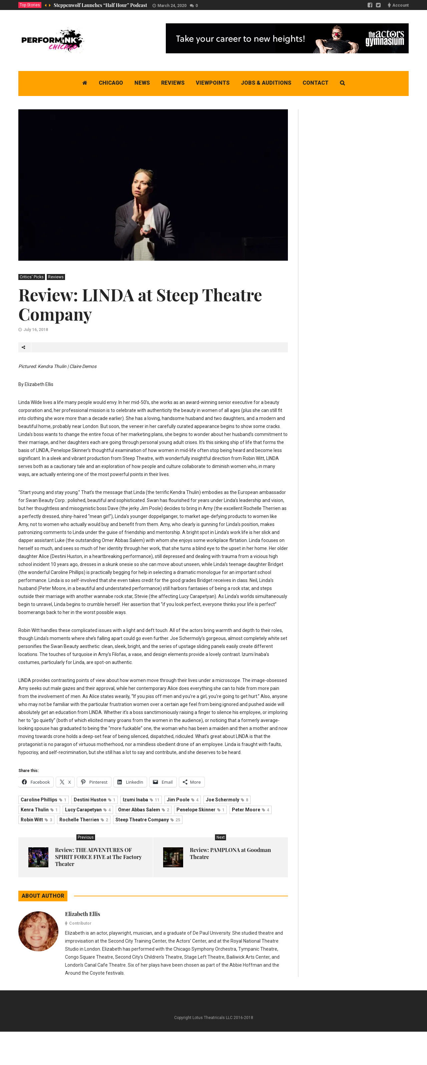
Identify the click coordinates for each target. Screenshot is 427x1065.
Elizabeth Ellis (82, 913)
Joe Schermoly (227, 799)
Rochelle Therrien (83, 819)
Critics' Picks (32, 277)
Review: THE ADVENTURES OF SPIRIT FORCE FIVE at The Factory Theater (98, 856)
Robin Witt (36, 819)
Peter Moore (250, 809)
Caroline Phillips (43, 799)
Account (400, 5)
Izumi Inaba (141, 799)
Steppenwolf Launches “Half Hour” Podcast (100, 5)
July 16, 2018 (35, 329)
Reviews (56, 277)
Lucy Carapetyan (88, 809)
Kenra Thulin (39, 809)
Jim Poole (182, 799)
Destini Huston (94, 799)
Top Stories (30, 5)
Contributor (80, 923)
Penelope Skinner (200, 809)
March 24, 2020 (171, 5)
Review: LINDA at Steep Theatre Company (140, 304)
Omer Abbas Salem (143, 809)
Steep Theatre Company (147, 819)
